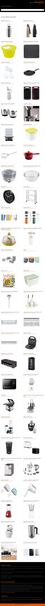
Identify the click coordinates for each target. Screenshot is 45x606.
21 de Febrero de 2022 (8, 21)
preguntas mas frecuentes (37, 599)
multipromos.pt (26, 605)
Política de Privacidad (10, 592)
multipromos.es (33, 605)
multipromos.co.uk (39, 605)
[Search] (43, 10)
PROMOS (39, 2)
